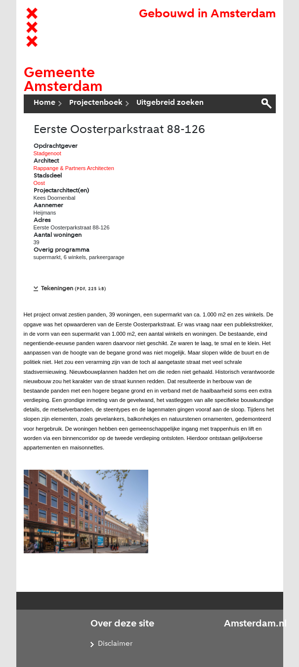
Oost (39, 183)
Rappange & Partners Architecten (74, 168)
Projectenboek (96, 103)
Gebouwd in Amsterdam (207, 14)
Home (44, 103)
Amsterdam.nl (255, 624)
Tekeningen (73, 288)
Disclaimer (115, 644)
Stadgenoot (47, 153)
